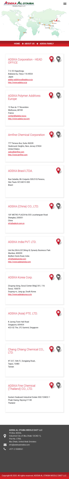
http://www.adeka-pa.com (19, 119)
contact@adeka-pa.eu (17, 116)
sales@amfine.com (16, 152)
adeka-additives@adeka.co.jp (20, 80)
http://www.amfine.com (17, 155)
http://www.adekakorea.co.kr (20, 294)
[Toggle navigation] (65, 4)
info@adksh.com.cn (16, 223)
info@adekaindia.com (17, 259)
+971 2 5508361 (16, 450)
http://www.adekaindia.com (19, 262)
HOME (17, 43)
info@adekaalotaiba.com (19, 446)
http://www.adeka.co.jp (17, 82)
